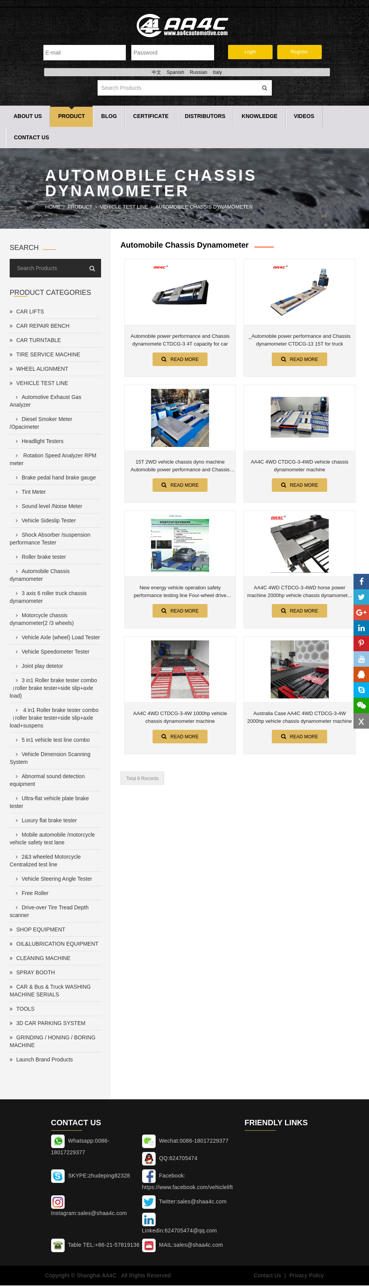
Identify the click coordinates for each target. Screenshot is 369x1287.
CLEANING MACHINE (40, 960)
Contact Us (31, 139)
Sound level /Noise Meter (47, 508)
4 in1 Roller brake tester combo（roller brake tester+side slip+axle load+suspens (54, 720)
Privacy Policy (306, 1277)
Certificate (151, 118)
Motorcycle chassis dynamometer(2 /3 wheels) (42, 621)
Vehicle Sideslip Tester (44, 522)
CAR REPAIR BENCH (39, 328)
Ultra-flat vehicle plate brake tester (49, 804)
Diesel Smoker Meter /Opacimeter (41, 425)
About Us (28, 118)
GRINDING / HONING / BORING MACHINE (53, 1043)
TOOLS (22, 1011)
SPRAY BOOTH (32, 974)
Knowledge (260, 118)
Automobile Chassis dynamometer (204, 209)
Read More (180, 361)
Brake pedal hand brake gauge (54, 479)
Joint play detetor (38, 668)
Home (52, 209)
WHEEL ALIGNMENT (39, 371)
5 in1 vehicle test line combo (51, 742)
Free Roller (30, 895)
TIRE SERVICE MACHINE (45, 356)
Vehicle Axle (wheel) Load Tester (56, 639)
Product (71, 118)
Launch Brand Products (41, 1061)
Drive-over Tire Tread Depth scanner (49, 913)
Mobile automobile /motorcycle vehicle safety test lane (52, 840)
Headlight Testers (38, 443)
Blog (109, 118)
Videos (304, 118)
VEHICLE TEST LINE (124, 209)
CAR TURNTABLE (35, 342)
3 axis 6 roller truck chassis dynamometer (48, 599)
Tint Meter (29, 494)
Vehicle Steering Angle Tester (52, 881)
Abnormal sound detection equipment (47, 782)
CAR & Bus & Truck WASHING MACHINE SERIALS (50, 992)
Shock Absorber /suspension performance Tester (50, 541)
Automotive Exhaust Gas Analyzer (45, 403)
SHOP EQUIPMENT (37, 931)
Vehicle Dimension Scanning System (50, 760)
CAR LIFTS (27, 313)
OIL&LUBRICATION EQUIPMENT (54, 946)
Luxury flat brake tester (45, 822)
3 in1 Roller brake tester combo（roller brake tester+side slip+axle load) (53, 690)
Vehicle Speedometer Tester (51, 653)
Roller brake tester (39, 559)
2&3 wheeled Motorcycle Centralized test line (45, 862)
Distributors (205, 118)
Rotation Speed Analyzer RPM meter (53, 461)
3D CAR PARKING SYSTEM (48, 1025)
